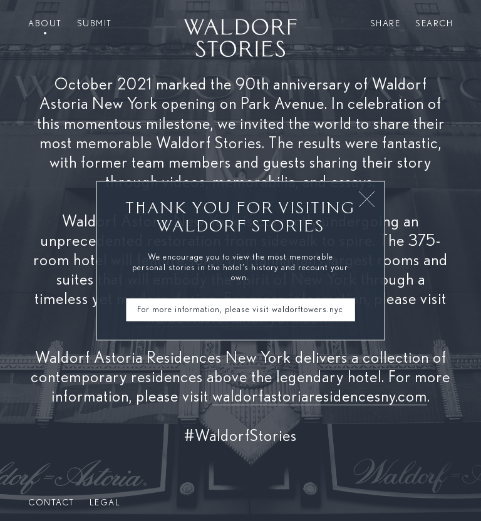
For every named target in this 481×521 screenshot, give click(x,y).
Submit (94, 23)
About (45, 23)
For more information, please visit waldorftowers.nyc (240, 309)
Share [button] (385, 23)
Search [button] (434, 23)
